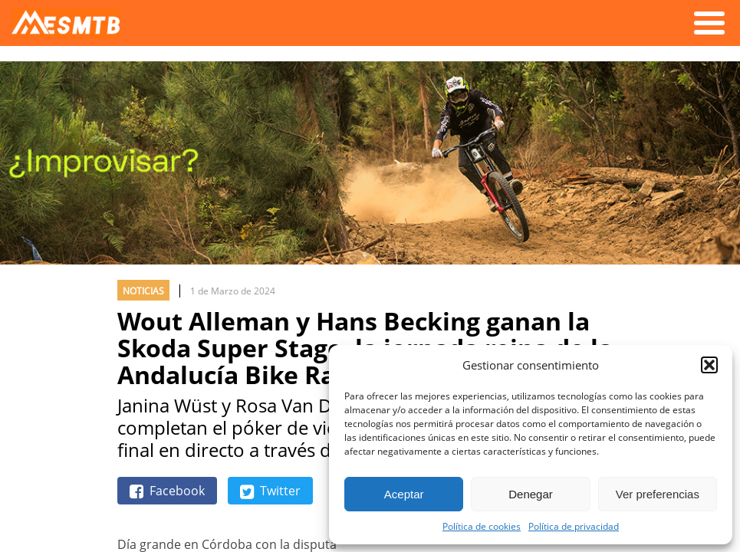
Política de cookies (481, 526)
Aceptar (404, 494)
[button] (709, 365)
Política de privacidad (573, 526)
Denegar (530, 494)
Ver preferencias (657, 494)
